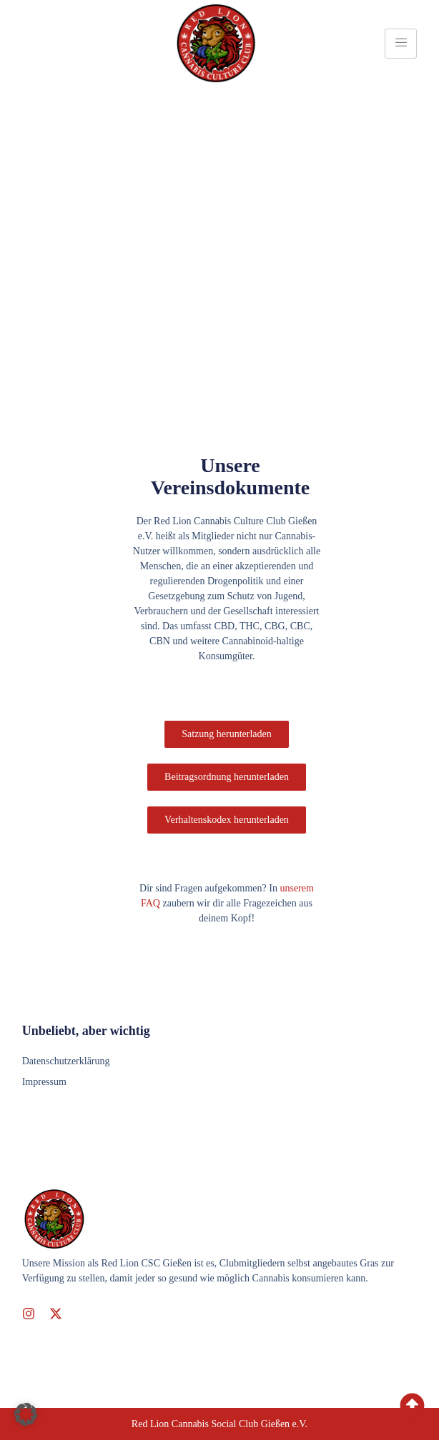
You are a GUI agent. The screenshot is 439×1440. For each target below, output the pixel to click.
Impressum (44, 1081)
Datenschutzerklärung (66, 1061)
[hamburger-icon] (401, 44)
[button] (25, 1414)
